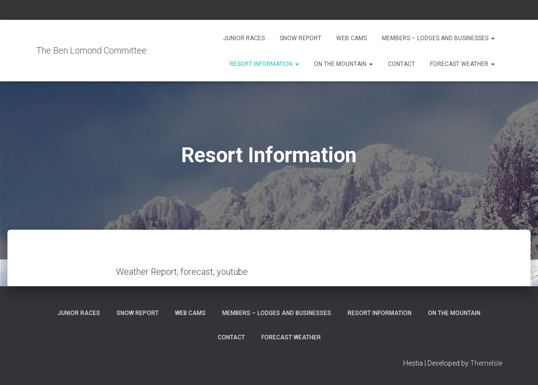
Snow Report (300, 38)
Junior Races (244, 38)
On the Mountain (343, 64)
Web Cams (351, 38)
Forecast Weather (462, 64)
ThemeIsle (486, 363)
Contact (401, 64)
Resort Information (264, 64)
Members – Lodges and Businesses (438, 38)
